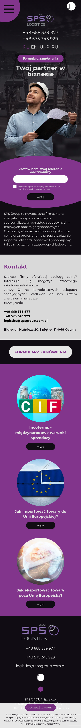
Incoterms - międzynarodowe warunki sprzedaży (40, 432)
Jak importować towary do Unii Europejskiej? (40, 514)
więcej (41, 446)
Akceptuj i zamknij (40, 707)
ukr (44, 47)
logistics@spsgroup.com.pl (26, 320)
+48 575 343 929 (40, 38)
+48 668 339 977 (40, 32)
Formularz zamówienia (40, 58)
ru (55, 47)
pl (26, 47)
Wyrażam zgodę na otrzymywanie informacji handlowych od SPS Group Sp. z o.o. (39, 188)
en (34, 47)
